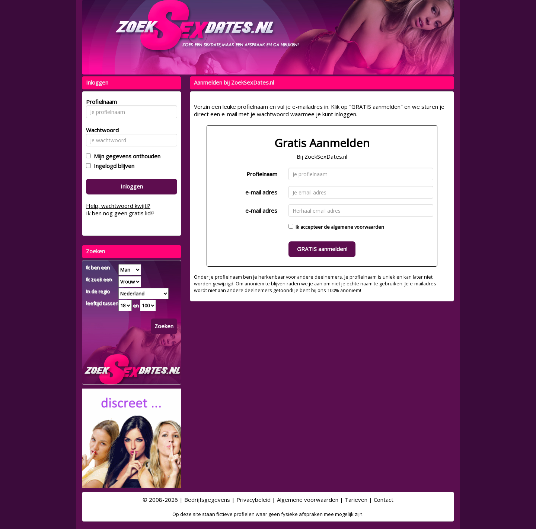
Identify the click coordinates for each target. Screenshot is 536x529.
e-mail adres (261, 192)
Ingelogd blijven (112, 166)
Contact (383, 499)
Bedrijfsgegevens (207, 499)
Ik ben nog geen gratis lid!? (120, 213)
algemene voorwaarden (357, 227)
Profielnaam (261, 174)
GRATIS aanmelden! (322, 249)
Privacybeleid (253, 499)
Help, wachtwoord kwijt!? (118, 205)
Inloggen (132, 186)
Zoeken (163, 326)
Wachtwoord (100, 130)
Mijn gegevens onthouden (125, 156)
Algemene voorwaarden (307, 499)
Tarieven (356, 499)
